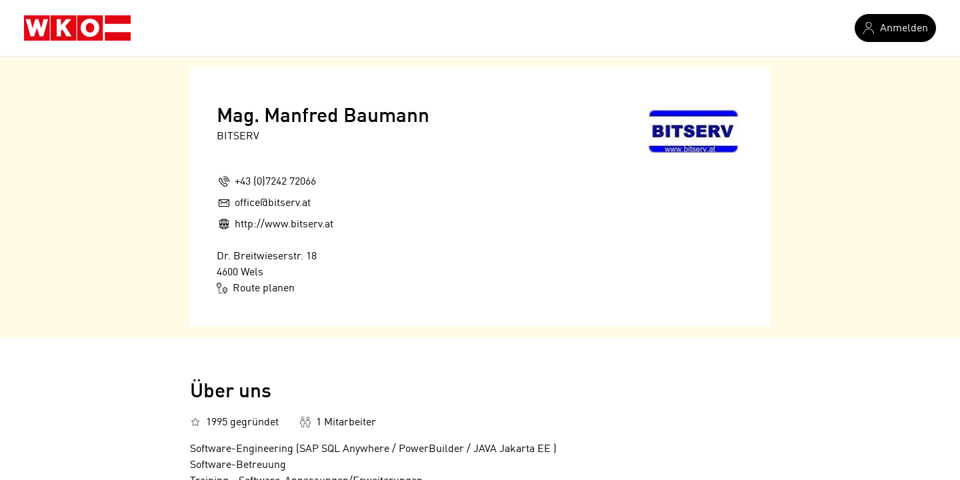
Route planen (256, 288)
